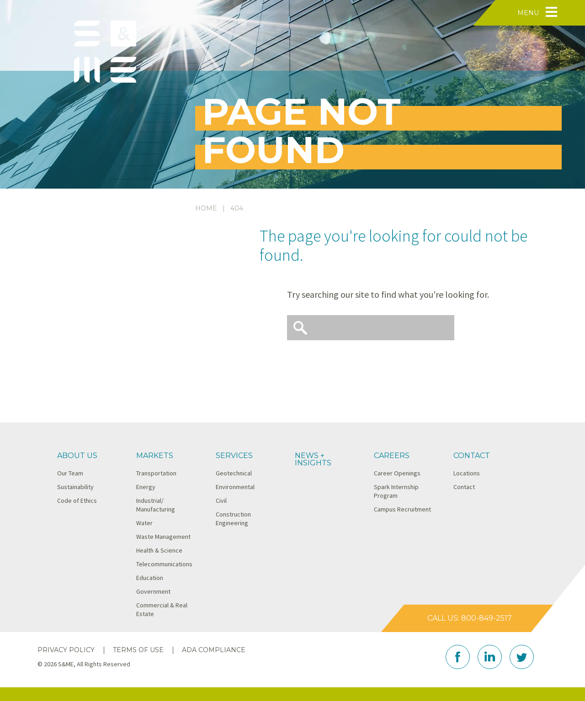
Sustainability (75, 487)
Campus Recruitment (402, 509)
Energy (145, 487)
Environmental (235, 487)
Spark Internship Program (396, 491)
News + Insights (313, 459)
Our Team (70, 473)
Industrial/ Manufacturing (155, 504)
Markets (154, 455)
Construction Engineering (233, 518)
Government (153, 591)
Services (234, 455)
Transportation (156, 473)
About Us (77, 455)
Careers (392, 455)
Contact (471, 455)
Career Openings (397, 473)
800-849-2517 (486, 618)
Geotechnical (234, 473)
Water (144, 523)
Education (149, 578)
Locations (466, 473)
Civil (221, 500)
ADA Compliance (213, 650)
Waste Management (163, 536)
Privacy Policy (66, 650)
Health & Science (159, 550)
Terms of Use (138, 650)
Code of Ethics (77, 500)
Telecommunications (164, 564)
